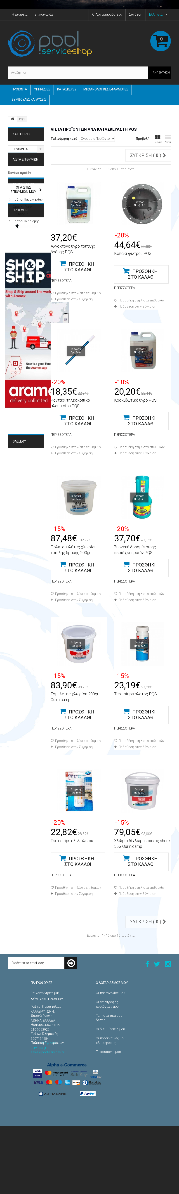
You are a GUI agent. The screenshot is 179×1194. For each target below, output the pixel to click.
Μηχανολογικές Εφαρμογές (24, 583)
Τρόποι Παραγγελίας (27, 230)
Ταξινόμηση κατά (64, 138)
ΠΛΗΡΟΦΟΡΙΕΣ (23, 217)
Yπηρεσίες (42, 89)
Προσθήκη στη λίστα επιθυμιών (77, 293)
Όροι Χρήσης (22, 237)
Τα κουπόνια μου (108, 1052)
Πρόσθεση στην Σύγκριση (74, 299)
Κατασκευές (66, 89)
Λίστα (168, 139)
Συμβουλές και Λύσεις (29, 99)
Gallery (19, 567)
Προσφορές (22, 270)
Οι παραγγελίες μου (110, 993)
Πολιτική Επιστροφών (47, 1043)
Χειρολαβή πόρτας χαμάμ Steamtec (22, 312)
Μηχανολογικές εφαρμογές (105, 89)
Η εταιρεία (20, 245)
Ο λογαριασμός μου (112, 983)
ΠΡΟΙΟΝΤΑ (19, 89)
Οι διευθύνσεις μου (110, 1029)
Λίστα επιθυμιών (25, 166)
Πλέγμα (157, 139)
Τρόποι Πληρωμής (26, 252)
